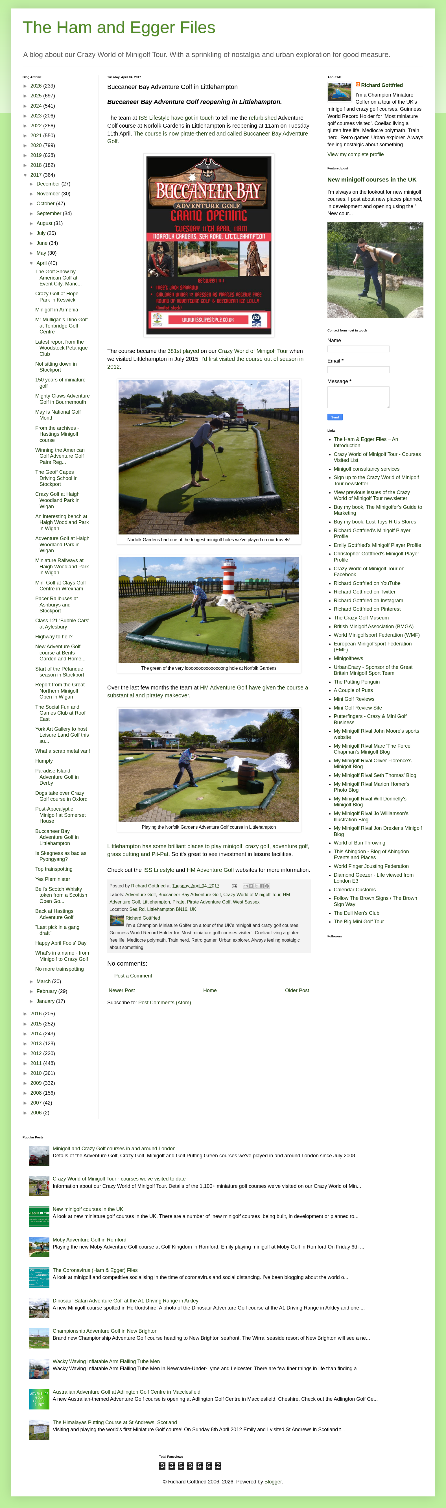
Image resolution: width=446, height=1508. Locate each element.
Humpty (44, 761)
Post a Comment (133, 976)
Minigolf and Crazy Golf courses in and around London (114, 1148)
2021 (36, 135)
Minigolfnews (348, 658)
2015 (36, 1024)
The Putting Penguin (357, 682)
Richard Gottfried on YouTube (367, 583)
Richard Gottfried (382, 85)
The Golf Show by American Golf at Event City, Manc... (58, 278)
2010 (36, 1073)
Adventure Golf (140, 894)
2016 (36, 1013)
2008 (36, 1093)
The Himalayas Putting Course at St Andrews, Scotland (115, 1422)
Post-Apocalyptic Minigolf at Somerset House (60, 815)
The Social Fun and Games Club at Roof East (60, 713)
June (42, 243)
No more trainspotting (59, 969)
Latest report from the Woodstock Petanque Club (61, 348)
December (48, 184)
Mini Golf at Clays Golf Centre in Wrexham (60, 586)
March (44, 981)
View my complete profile (355, 154)
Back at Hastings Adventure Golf (54, 914)
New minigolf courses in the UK (372, 179)
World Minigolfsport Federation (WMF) (377, 635)
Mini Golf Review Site (358, 708)
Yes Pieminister (52, 879)
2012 (36, 1053)
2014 (36, 1033)
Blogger (273, 1482)
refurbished (263, 118)
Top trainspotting (54, 869)
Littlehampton (156, 901)
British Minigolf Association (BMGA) (374, 626)
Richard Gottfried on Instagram (368, 600)
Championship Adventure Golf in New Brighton (105, 1331)
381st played (183, 351)
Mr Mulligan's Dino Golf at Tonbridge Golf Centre (61, 326)
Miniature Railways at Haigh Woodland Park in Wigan (62, 566)
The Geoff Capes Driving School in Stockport (56, 478)
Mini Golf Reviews (354, 699)
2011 (36, 1063)
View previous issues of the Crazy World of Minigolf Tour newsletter (372, 495)
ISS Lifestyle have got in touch (176, 118)
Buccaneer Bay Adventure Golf (189, 894)
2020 (36, 145)
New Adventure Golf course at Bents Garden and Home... (60, 653)
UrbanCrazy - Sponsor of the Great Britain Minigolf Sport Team (373, 670)
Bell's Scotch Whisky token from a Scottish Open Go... (61, 895)
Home (210, 990)
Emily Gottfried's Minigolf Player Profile (377, 545)
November (48, 194)
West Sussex (246, 901)
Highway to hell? (54, 637)
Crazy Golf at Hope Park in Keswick (56, 297)
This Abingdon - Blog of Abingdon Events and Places (371, 855)
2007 (36, 1103)
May (41, 253)
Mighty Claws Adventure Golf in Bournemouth (62, 399)
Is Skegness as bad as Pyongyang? (60, 856)
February (47, 991)
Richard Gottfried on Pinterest (367, 609)
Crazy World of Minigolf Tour (253, 351)
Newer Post (122, 990)
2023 (36, 116)
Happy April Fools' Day (61, 943)
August (45, 223)
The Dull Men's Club (357, 913)
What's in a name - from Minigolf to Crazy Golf (62, 956)
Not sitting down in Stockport (56, 367)
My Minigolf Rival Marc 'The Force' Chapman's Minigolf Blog (373, 749)
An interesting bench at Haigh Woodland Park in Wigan (62, 522)
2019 (36, 155)
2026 (36, 86)
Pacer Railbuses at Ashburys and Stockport (56, 605)
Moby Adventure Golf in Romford (89, 1240)
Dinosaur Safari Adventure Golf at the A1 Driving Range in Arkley (125, 1301)
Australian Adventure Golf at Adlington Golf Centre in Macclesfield (126, 1392)
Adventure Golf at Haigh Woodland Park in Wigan (62, 544)
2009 (36, 1083)
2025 (36, 96)
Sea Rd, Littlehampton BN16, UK (162, 909)
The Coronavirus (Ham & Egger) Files (95, 1270)
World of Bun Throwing (359, 843)
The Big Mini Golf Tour (359, 921)
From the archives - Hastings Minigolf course (57, 434)
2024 (36, 106)
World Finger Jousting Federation (371, 866)
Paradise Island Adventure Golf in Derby (57, 777)
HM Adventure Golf (210, 870)
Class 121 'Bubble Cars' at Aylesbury (62, 624)
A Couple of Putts (353, 690)
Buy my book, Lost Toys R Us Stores (375, 522)
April (42, 263)
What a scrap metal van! (62, 751)
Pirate (178, 901)
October (46, 203)
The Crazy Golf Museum (361, 618)
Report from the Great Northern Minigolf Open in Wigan (60, 691)
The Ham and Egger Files (119, 27)
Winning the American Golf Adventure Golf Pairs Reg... (60, 456)
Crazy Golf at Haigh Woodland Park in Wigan (57, 500)
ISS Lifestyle (158, 870)
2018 (36, 165)
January (46, 1001)
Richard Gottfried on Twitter (365, 592)
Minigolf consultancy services (367, 469)
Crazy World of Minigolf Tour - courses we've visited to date (119, 1179)
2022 (36, 125)
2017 (36, 175)
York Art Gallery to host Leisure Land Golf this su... (62, 735)
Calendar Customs (355, 889)
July (41, 233)
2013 (36, 1043)
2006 (36, 1113)
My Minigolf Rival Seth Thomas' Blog (375, 775)
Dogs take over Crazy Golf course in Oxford (61, 796)
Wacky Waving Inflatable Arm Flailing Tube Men (106, 1361)
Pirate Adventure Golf (208, 901)
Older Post (297, 990)
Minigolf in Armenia (56, 310)
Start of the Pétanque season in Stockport (59, 672)
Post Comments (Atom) (164, 1002)
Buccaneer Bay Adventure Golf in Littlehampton (57, 837)
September (49, 213)
